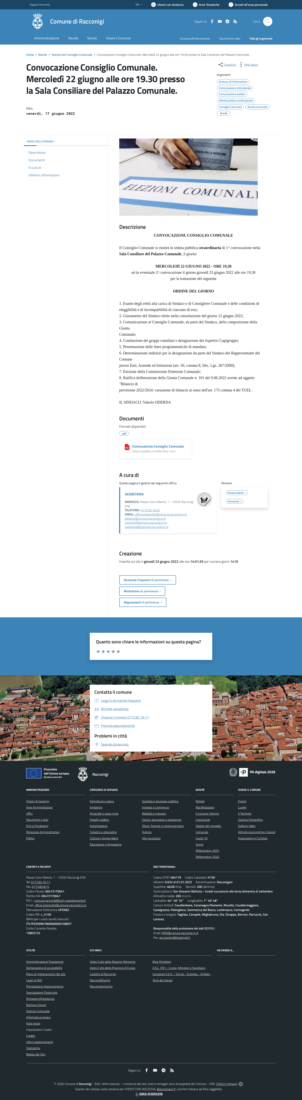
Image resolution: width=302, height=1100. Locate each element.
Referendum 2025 (207, 850)
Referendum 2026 (207, 856)
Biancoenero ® (166, 1089)
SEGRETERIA (134, 494)
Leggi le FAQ (34, 980)
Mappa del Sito (35, 1054)
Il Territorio (244, 813)
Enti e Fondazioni (37, 826)
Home (30, 54)
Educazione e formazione (106, 844)
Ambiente (96, 807)
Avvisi (199, 844)
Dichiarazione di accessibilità (44, 968)
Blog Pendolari (162, 961)
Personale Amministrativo (42, 832)
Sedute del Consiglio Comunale (71, 54)
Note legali (33, 1023)
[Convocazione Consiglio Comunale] (127, 447)
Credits (30, 1035)
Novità (42, 54)
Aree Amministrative (39, 807)
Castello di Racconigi (103, 974)
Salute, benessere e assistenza (161, 819)
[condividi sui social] (227, 65)
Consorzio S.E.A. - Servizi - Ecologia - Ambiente (183, 974)
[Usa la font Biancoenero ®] (167, 4)
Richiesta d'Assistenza (40, 998)
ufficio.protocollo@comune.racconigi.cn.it (161, 514)
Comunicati (203, 819)
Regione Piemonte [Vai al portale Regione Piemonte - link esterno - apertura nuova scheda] (40, 5)
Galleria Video (246, 826)
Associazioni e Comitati (252, 838)
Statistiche (33, 1048)
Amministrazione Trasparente (45, 961)
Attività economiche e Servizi (256, 832)
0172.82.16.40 (150, 510)
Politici (30, 838)
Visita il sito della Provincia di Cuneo (112, 968)
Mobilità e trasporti (154, 813)
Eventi (242, 801)
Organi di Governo (37, 801)
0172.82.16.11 (40, 882)
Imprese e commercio (155, 807)
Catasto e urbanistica (103, 832)
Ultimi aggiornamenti (39, 1042)
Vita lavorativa (151, 838)
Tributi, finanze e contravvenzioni (163, 826)
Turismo (147, 832)
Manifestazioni (205, 807)
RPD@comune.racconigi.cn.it (180, 933)
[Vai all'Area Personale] (248, 4)
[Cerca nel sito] (267, 21)
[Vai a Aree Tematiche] (206, 4)
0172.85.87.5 (40, 886)
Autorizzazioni (98, 826)
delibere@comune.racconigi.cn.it (145, 518)
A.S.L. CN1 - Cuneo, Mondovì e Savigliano (179, 968)
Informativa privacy (38, 1017)
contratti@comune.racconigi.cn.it (146, 522)
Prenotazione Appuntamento (44, 986)
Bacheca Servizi (36, 1005)
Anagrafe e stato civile (104, 813)
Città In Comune (226, 1083)
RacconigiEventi (100, 980)
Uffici (29, 813)
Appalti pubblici (99, 819)
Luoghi (242, 807)
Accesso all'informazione (195, 38)
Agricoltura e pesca (102, 801)
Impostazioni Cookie (39, 1029)
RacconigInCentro (101, 986)
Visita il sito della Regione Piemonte (112, 961)
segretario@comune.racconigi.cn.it (147, 527)
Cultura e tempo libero (104, 838)
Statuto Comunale (38, 1011)
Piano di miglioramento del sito (45, 974)
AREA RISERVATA (149, 1094)
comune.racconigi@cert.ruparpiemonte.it (60, 900)
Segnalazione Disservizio (41, 992)
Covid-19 (201, 838)
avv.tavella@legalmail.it (174, 937)
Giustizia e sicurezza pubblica (160, 801)
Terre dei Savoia (162, 980)
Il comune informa (207, 813)
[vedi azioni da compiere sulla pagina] (248, 65)
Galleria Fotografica (250, 819)
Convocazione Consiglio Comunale (158, 446)
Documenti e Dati (37, 819)
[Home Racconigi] (67, 21)
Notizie (200, 801)
